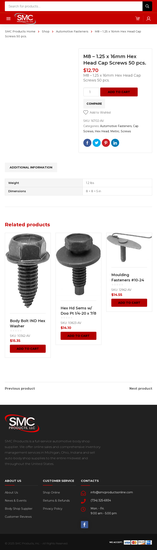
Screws (126, 131)
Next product (140, 387)
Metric (114, 131)
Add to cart (119, 92)
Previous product (20, 387)
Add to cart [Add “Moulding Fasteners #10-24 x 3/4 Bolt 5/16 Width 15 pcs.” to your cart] (129, 303)
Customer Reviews (18, 515)
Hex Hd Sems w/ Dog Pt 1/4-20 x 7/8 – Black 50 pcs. (78, 313)
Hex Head (102, 131)
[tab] (31, 167)
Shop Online (51, 491)
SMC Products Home (20, 31)
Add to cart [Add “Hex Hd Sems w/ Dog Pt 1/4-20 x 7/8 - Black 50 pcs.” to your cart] (78, 336)
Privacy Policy (52, 507)
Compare (94, 103)
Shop (46, 31)
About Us (11, 491)
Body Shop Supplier (18, 507)
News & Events (15, 499)
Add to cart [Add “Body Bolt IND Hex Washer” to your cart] (28, 349)
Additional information (31, 167)
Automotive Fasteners (72, 31)
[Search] (147, 6)
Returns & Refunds (56, 499)
